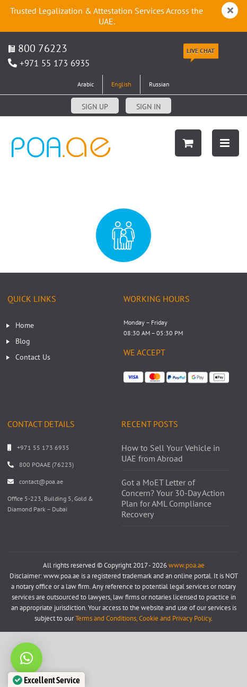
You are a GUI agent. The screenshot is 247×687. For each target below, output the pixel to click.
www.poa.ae (187, 565)
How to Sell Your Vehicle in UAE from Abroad (170, 453)
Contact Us (32, 357)
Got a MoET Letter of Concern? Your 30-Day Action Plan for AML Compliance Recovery (173, 498)
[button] (26, 658)
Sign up (95, 106)
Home (24, 325)
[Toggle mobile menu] (225, 142)
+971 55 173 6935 (55, 63)
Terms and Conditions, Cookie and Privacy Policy (143, 618)
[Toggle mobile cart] (188, 142)
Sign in (148, 106)
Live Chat (201, 51)
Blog (22, 341)
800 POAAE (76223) (46, 464)
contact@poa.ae (41, 481)
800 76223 (37, 48)
